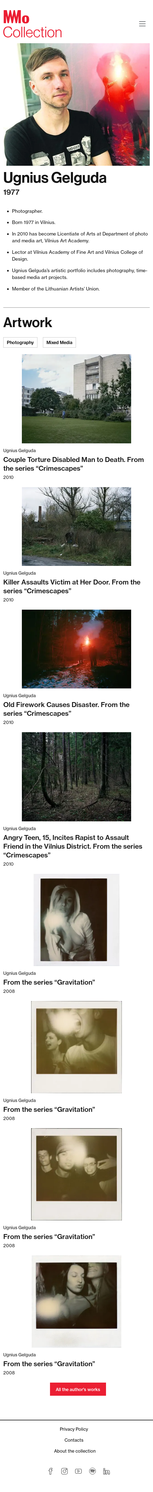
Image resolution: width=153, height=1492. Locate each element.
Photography (20, 342)
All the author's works (78, 1389)
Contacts (73, 1440)
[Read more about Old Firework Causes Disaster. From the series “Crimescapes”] (76, 649)
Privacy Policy (74, 1429)
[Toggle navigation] (142, 24)
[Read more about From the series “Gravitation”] (76, 920)
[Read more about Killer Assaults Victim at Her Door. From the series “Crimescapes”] (76, 526)
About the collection (75, 1451)
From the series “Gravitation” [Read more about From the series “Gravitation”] (49, 982)
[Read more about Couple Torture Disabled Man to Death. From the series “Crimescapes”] (76, 398)
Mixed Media (59, 342)
